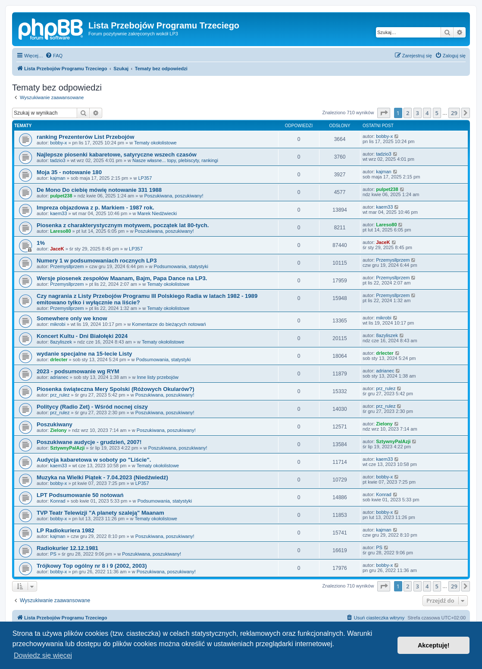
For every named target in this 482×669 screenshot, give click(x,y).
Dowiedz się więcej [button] (43, 655)
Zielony (58, 430)
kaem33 (58, 213)
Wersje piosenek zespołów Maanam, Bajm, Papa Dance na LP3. (122, 278)
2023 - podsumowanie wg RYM (78, 371)
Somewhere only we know (72, 318)
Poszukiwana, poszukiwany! (173, 195)
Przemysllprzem (67, 266)
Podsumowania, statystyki (180, 266)
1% (41, 243)
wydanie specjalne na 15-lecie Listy (84, 353)
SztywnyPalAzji (67, 447)
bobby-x (58, 142)
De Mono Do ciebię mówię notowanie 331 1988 (99, 190)
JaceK (57, 248)
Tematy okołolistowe (155, 142)
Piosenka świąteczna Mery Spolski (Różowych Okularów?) (115, 389)
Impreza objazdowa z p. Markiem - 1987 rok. (95, 207)
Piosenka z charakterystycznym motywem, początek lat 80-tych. (123, 225)
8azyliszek (61, 341)
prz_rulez (59, 394)
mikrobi (57, 324)
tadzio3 (57, 160)
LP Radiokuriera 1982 (65, 530)
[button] (383, 113)
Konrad (57, 500)
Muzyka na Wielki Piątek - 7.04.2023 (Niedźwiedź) (102, 477)
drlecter (58, 359)
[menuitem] (54, 55)
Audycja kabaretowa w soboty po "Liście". (94, 459)
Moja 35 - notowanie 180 (69, 172)
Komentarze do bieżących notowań (169, 324)
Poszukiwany (54, 424)
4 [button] (427, 113)
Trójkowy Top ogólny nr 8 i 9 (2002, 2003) (92, 566)
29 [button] (454, 113)
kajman (57, 178)
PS (53, 553)
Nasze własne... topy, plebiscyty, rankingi (175, 160)
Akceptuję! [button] (434, 645)
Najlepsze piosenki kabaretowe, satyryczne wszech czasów (117, 154)
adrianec (59, 377)
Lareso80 (60, 231)
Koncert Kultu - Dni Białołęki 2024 (82, 336)
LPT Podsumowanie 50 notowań (80, 495)
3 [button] (417, 113)
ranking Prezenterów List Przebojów (85, 137)
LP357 (145, 178)
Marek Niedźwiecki (157, 213)
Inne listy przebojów (157, 377)
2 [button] (407, 113)
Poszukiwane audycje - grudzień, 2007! (89, 442)
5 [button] (436, 113)
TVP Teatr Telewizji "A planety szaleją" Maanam (100, 513)
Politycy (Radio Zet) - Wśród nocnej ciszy (92, 406)
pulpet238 (61, 195)
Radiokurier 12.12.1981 (67, 548)
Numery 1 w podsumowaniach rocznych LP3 (96, 260)
